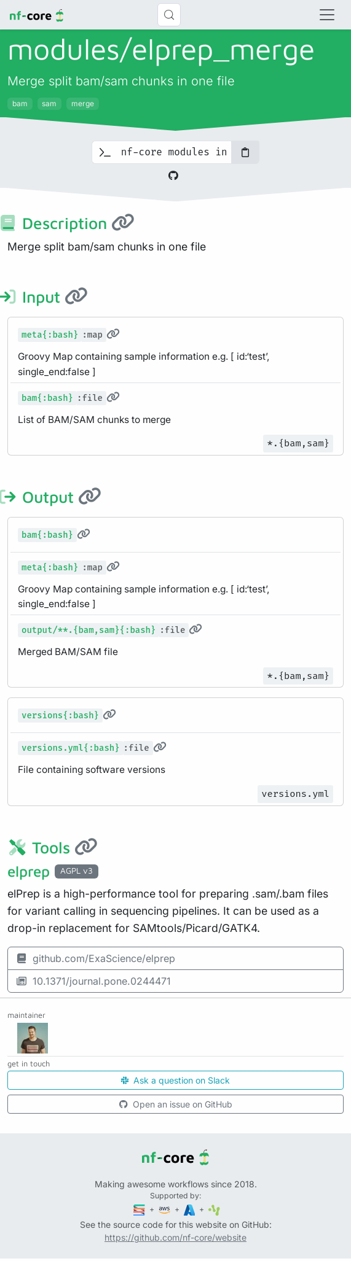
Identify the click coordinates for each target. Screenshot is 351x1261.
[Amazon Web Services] (165, 1209)
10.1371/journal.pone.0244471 (93, 981)
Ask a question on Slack (175, 1080)
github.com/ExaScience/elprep (95, 958)
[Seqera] (140, 1209)
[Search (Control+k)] (169, 14)
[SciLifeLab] (214, 1209)
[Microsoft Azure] (190, 1209)
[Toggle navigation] (327, 14)
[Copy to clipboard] (245, 152)
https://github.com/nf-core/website (175, 1237)
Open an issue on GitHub (175, 1104)
